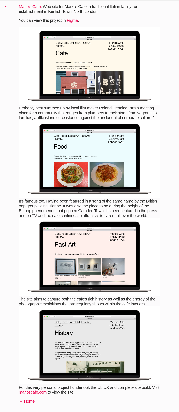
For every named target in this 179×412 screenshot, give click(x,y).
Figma (72, 20)
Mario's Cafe (30, 6)
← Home (27, 401)
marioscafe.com (33, 392)
